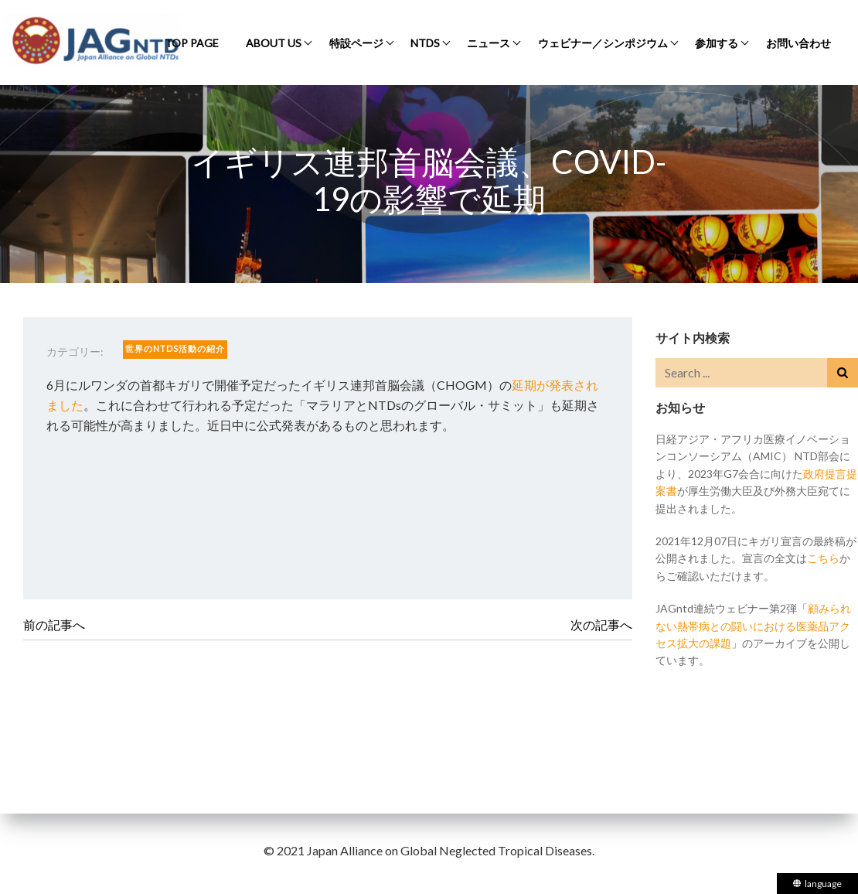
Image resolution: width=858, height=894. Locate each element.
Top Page (192, 42)
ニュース (488, 42)
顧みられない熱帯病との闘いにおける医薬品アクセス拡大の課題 (753, 626)
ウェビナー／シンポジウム (603, 42)
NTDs (425, 42)
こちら (823, 558)
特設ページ (356, 42)
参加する (716, 42)
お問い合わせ (798, 42)
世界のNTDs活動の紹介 (175, 348)
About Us (273, 42)
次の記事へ (601, 624)
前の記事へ (54, 624)
